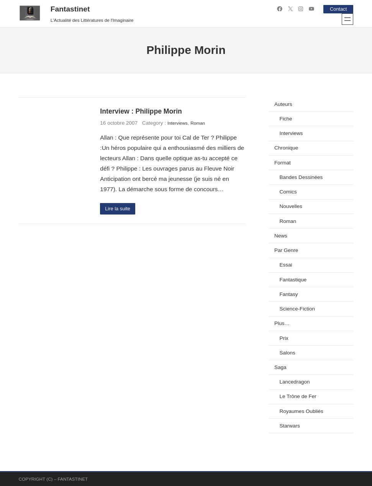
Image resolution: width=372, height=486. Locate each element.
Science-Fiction (297, 309)
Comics (288, 192)
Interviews (177, 122)
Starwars (289, 426)
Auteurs (283, 104)
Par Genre (286, 250)
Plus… (282, 323)
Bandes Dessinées (301, 177)
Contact (338, 9)
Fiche (285, 119)
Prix (283, 338)
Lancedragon (294, 382)
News (280, 236)
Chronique (286, 148)
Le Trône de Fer (297, 396)
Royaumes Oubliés (301, 411)
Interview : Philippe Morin (141, 111)
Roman (197, 122)
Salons (287, 353)
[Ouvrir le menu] (347, 19)
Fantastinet (70, 9)
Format (282, 163)
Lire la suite (118, 209)
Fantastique (292, 280)
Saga (280, 367)
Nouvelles (290, 206)
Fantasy (288, 294)
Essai (285, 265)
